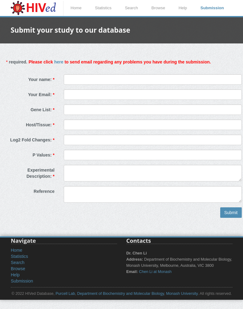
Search (131, 8)
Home (76, 8)
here (58, 61)
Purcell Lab (65, 293)
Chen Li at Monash (155, 272)
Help (183, 8)
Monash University (182, 293)
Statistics (103, 8)
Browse (158, 8)
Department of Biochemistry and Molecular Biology (120, 293)
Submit (231, 212)
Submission (212, 8)
